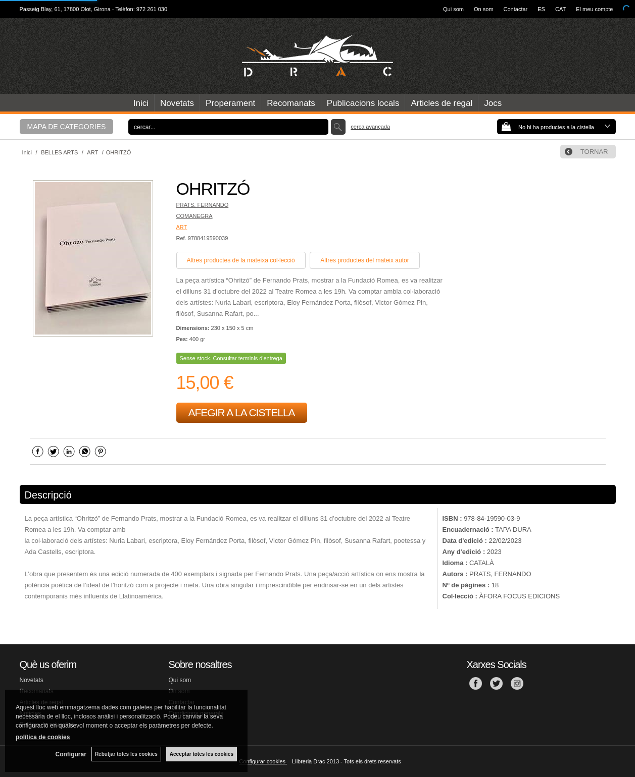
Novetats (177, 103)
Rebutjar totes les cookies (126, 754)
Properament (230, 103)
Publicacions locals (363, 103)
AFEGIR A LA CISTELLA (241, 412)
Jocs (493, 103)
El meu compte (594, 9)
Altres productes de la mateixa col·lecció (241, 260)
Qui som (453, 9)
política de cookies (43, 737)
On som (484, 9)
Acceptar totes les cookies (201, 754)
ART (181, 227)
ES (541, 9)
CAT (560, 9)
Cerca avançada (370, 127)
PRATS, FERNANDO (202, 205)
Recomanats (291, 103)
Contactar (516, 9)
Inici (141, 103)
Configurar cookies (263, 761)
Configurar (71, 754)
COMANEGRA (194, 216)
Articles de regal (441, 103)
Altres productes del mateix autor (364, 260)
